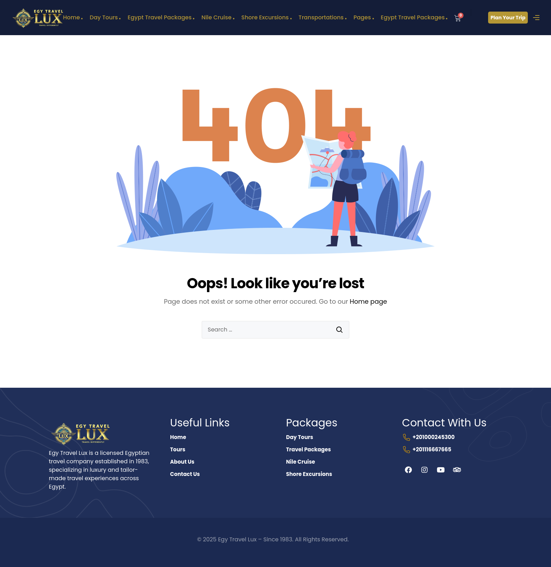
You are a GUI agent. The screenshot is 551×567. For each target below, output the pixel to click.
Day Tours (104, 17)
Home (71, 17)
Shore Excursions (265, 17)
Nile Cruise (216, 17)
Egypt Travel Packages (160, 17)
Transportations (321, 17)
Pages (362, 17)
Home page (368, 301)
